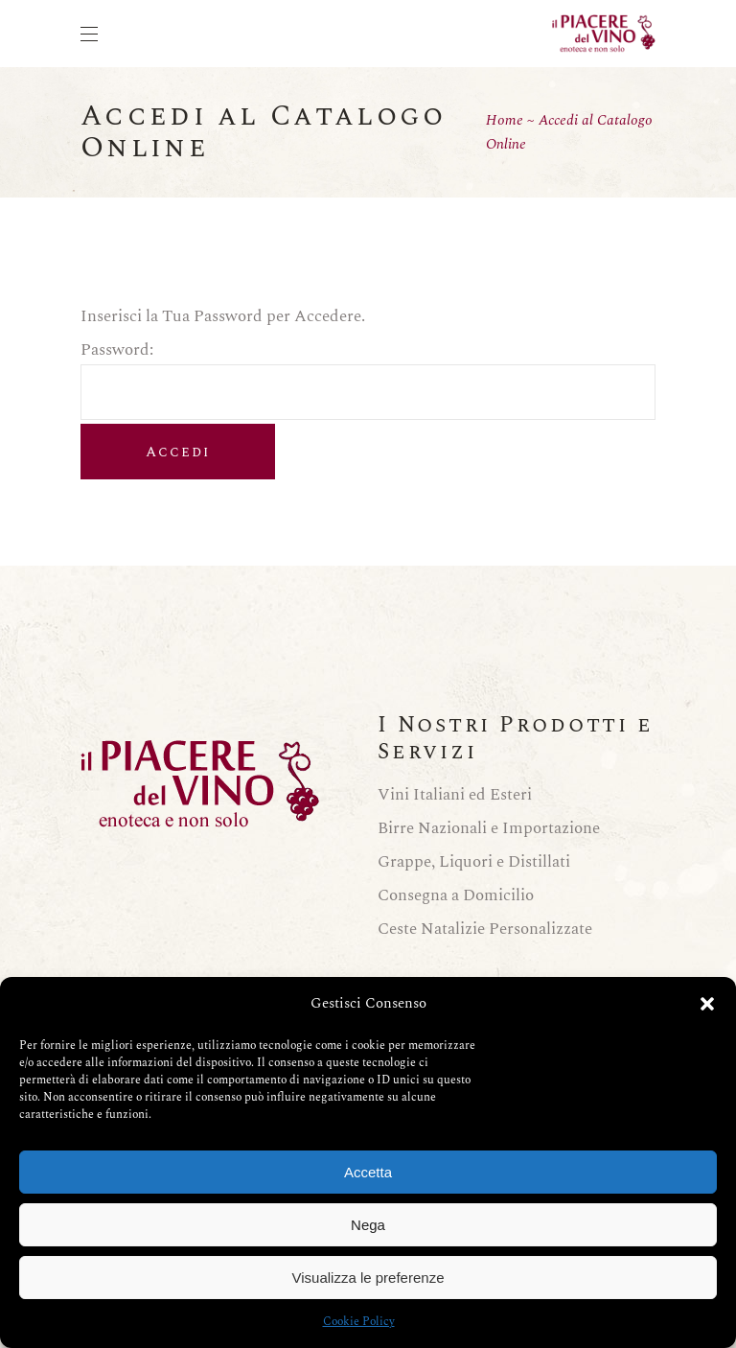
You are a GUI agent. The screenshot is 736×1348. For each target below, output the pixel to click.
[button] (707, 1003)
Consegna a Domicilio (456, 895)
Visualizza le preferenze (368, 1277)
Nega (368, 1225)
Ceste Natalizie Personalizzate (485, 929)
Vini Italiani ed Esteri (455, 794)
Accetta (368, 1172)
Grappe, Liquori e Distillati (474, 861)
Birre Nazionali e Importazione (489, 828)
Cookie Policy (359, 1322)
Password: (368, 361)
